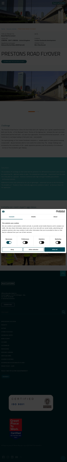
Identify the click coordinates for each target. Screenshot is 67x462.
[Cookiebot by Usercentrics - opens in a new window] (57, 211)
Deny (12, 249)
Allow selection (33, 249)
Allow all (54, 249)
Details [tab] (33, 216)
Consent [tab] (11, 216)
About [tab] (55, 216)
